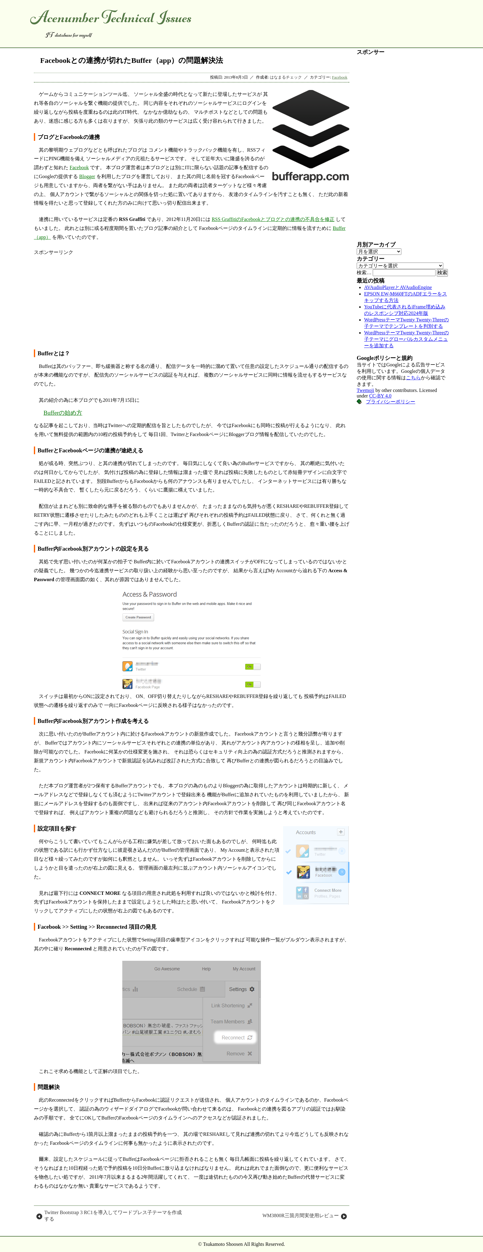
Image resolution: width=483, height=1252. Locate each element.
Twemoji (365, 390)
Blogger (87, 176)
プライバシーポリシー (390, 401)
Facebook (339, 77)
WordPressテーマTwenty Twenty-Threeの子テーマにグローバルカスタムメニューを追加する (406, 339)
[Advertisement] (191, 299)
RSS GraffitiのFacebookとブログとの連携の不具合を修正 (273, 219)
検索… (364, 272)
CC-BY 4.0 (380, 395)
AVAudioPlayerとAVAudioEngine (398, 287)
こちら (413, 377)
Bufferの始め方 (62, 413)
